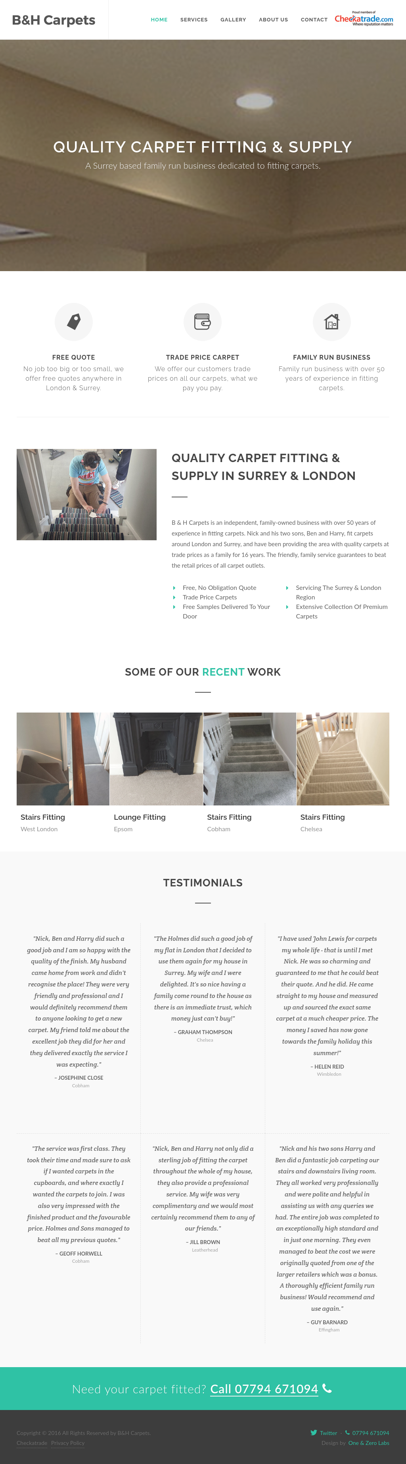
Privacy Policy (67, 1442)
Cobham (219, 828)
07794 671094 (367, 1432)
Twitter (323, 1432)
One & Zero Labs (368, 1442)
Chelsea (311, 828)
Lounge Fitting (140, 817)
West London (39, 828)
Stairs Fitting (43, 817)
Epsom (123, 828)
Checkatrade (32, 1442)
